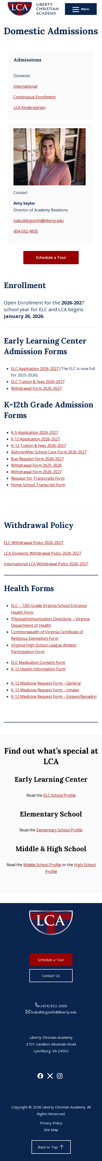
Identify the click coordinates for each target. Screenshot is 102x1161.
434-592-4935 (25, 231)
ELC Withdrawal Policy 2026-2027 (33, 542)
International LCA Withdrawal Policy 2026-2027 (46, 564)
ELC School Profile (59, 795)
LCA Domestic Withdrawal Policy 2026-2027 (42, 553)
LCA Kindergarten (29, 107)
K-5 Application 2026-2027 (34, 432)
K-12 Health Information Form (38, 669)
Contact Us (51, 975)
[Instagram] (60, 1077)
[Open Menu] (81, 9)
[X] (50, 1077)
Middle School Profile (42, 864)
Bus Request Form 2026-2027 (37, 458)
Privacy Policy (51, 1122)
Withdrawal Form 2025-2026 (36, 465)
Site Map (51, 1129)
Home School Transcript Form (38, 484)
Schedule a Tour (51, 257)
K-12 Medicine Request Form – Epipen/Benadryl (53, 696)
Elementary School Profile (59, 830)
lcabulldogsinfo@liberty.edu (38, 220)
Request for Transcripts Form (37, 478)
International (25, 86)
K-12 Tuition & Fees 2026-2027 (38, 445)
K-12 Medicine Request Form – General (46, 683)
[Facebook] (40, 1077)
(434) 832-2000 (51, 1005)
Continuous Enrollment (34, 97)
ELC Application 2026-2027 (35, 368)
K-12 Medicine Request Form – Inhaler (45, 690)
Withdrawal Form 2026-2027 (36, 388)
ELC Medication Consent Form (38, 662)
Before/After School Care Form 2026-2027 (49, 452)
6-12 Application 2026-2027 (35, 439)
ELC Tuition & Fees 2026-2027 (37, 381)
